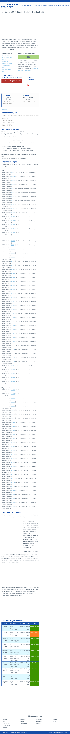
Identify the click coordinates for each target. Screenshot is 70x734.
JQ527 (13, 221)
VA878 (13, 486)
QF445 (13, 309)
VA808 (13, 398)
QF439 (13, 297)
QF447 (13, 313)
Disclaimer (18, 732)
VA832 (13, 438)
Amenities (50, 5)
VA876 (13, 482)
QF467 (13, 341)
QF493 (13, 378)
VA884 (13, 494)
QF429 (13, 281)
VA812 (13, 406)
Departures (6, 723)
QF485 (13, 374)
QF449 (13, 317)
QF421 (12, 269)
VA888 (13, 502)
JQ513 (13, 192)
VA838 (13, 442)
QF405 (13, 249)
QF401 (12, 245)
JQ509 (13, 184)
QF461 (12, 333)
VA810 (13, 402)
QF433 (13, 285)
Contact (23, 732)
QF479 (13, 361)
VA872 (13, 474)
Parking (40, 5)
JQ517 (12, 200)
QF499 (13, 382)
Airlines (5, 727)
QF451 (12, 321)
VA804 (13, 394)
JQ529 (13, 225)
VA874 (13, 478)
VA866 (13, 462)
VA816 (12, 414)
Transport (35, 5)
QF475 (13, 353)
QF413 (13, 261)
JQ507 (13, 180)
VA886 (13, 498)
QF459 (13, 329)
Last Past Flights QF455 (6, 70)
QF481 (12, 366)
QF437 (13, 293)
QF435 (13, 289)
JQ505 (13, 176)
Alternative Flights (6, 63)
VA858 (13, 454)
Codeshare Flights (6, 57)
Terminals (29, 5)
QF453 (13, 325)
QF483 (13, 370)
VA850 (13, 450)
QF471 (12, 345)
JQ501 (12, 172)
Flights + (23, 5)
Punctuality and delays (5, 66)
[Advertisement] (35, 27)
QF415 (13, 265)
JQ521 (12, 208)
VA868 (13, 466)
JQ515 (13, 196)
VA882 (13, 490)
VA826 (13, 430)
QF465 (13, 337)
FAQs (55, 5)
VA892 (13, 506)
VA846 (13, 446)
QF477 (12, 357)
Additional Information (4, 60)
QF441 (12, 301)
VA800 (13, 390)
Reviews (67, 5)
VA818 (13, 418)
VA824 (13, 426)
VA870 (13, 470)
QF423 (13, 273)
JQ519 (13, 204)
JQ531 (12, 229)
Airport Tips (61, 5)
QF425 (13, 277)
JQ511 (12, 188)
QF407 (13, 253)
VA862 (13, 458)
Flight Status (5, 55)
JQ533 (13, 233)
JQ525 (13, 217)
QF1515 (13, 241)
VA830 (13, 434)
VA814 (12, 410)
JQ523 (13, 212)
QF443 (13, 305)
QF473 (13, 349)
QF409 (13, 257)
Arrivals (5, 721)
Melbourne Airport (12, 5)
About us (27, 732)
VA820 (13, 422)
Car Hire (45, 5)
